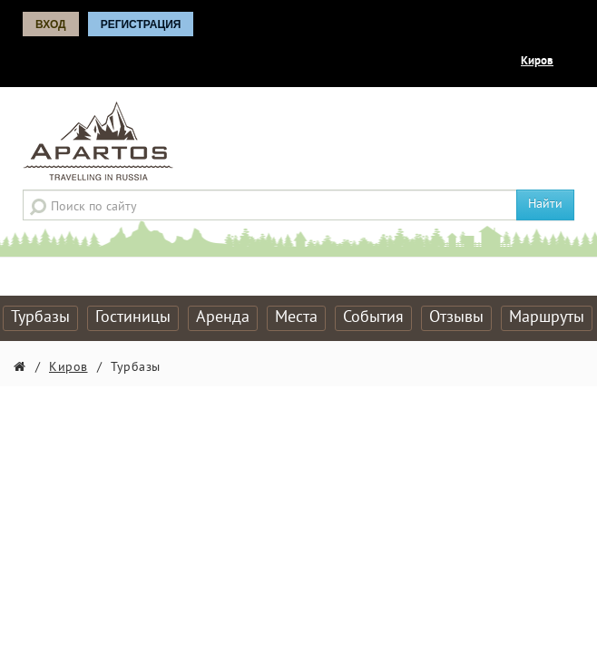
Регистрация (141, 24)
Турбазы (40, 317)
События (373, 317)
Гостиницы (133, 317)
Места (296, 317)
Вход (50, 24)
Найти (545, 204)
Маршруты (546, 317)
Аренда (223, 317)
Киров (537, 61)
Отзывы (456, 317)
